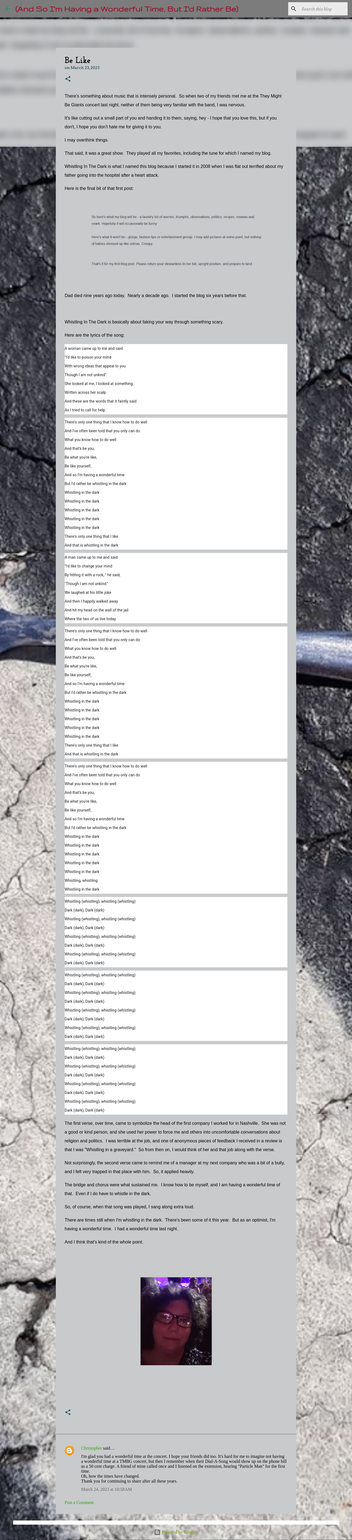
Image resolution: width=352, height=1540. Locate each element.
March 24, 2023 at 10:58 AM (106, 1489)
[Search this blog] (319, 8)
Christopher (91, 1448)
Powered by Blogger (176, 1532)
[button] (68, 79)
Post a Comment (79, 1502)
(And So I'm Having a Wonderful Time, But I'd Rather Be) (126, 8)
